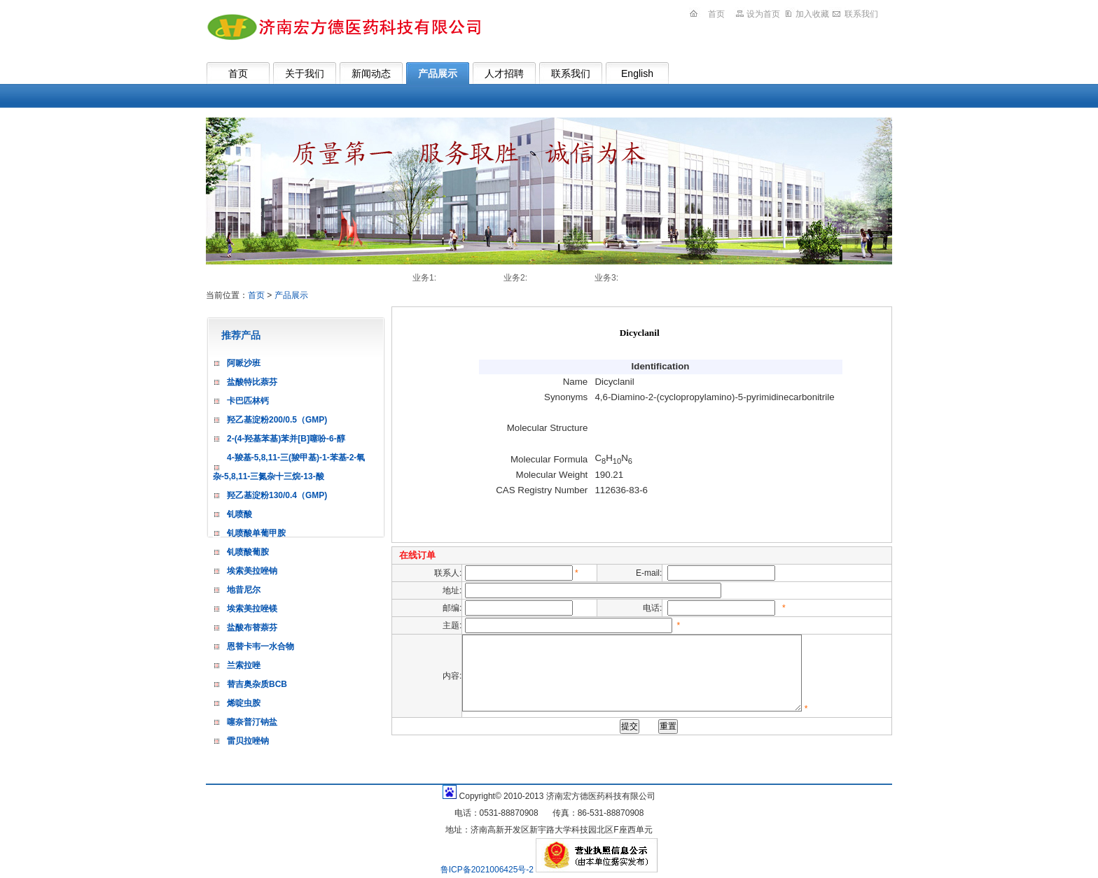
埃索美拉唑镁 (252, 609)
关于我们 (304, 73)
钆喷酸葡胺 (248, 552)
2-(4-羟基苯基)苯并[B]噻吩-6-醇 (286, 439)
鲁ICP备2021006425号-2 (488, 870)
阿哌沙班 (243, 363)
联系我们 (861, 14)
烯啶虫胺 (243, 703)
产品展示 (437, 73)
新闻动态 (371, 73)
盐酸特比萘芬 (252, 382)
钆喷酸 (239, 514)
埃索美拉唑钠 (252, 571)
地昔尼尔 (243, 590)
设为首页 (763, 14)
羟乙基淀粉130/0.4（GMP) (277, 495)
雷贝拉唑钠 (248, 741)
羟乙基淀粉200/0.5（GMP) (277, 420)
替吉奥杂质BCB (257, 684)
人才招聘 (504, 73)
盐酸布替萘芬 (252, 627)
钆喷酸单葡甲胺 (256, 533)
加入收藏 (812, 14)
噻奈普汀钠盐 (252, 722)
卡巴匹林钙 (248, 401)
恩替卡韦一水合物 (260, 646)
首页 (716, 14)
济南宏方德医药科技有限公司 (343, 27)
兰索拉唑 (243, 665)
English (637, 73)
